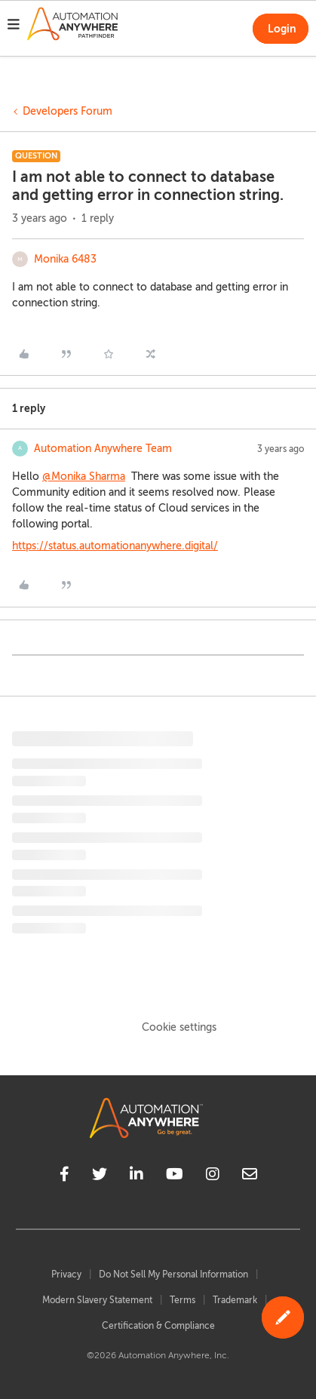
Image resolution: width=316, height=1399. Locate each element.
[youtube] (174, 1176)
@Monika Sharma (83, 476)
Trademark (235, 1300)
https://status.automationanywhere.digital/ (115, 546)
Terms (182, 1300)
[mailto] (249, 1176)
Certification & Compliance (158, 1326)
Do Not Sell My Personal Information (173, 1274)
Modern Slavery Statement (97, 1300)
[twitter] (99, 1176)
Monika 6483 (65, 259)
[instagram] (212, 1176)
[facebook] (64, 1176)
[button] (14, 26)
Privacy (66, 1274)
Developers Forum (67, 111)
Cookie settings (179, 1027)
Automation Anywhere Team (103, 448)
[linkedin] (136, 1176)
